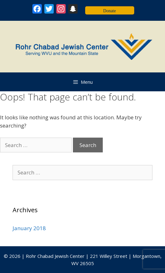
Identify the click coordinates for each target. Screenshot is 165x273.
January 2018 (29, 228)
